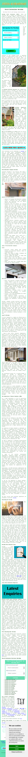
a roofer (24, 714)
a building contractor (12, 709)
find (5, 633)
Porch (3, 151)
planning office (5, 103)
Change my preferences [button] (17, 752)
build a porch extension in (12, 623)
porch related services (18, 572)
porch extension (20, 16)
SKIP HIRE (22, 708)
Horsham (22, 151)
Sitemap (2, 741)
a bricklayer (11, 715)
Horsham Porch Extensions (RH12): (11, 14)
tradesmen (12, 716)
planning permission (6, 91)
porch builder (23, 103)
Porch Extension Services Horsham (11, 658)
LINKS (15, 7)
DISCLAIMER (24, 7)
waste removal (21, 713)
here (21, 718)
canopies (8, 301)
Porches (14, 497)
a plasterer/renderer (11, 714)
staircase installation (7, 708)
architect (10, 62)
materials (9, 72)
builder (3, 56)
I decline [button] (17, 749)
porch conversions (21, 565)
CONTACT (21, 7)
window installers (6, 713)
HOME (12, 7)
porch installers (22, 159)
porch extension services (11, 580)
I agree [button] (16, 746)
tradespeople (4, 703)
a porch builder (5, 704)
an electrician (16, 710)
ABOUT (18, 7)
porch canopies (22, 570)
